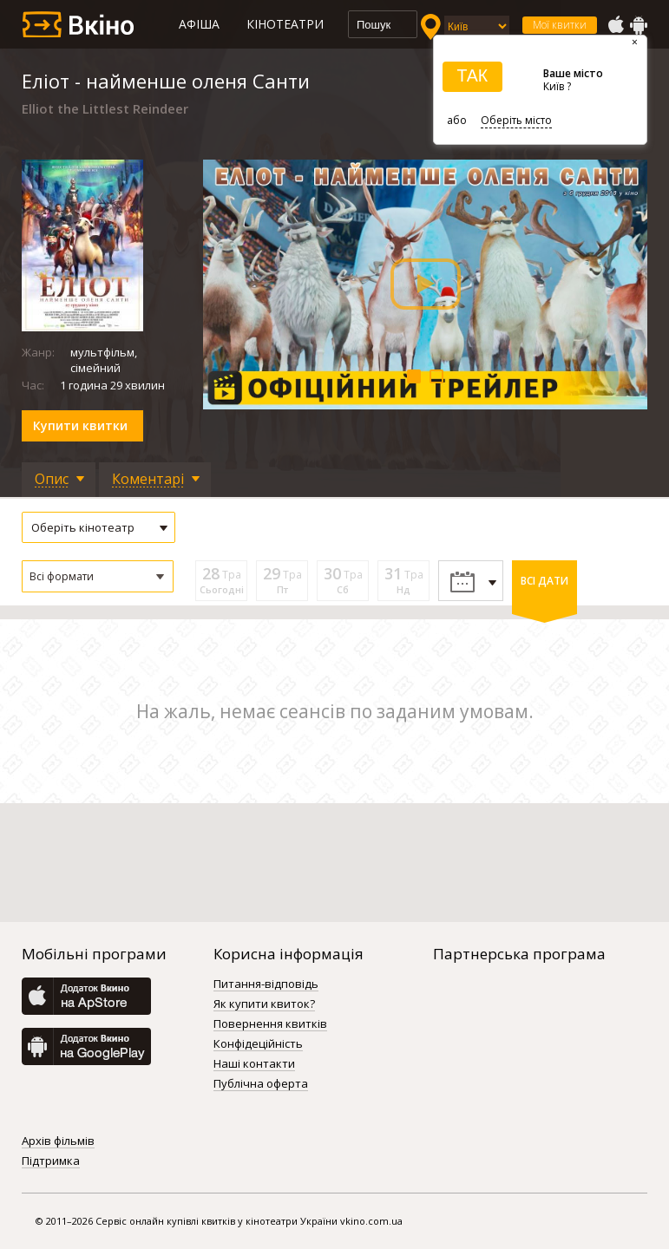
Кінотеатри (285, 24)
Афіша (199, 24)
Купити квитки (80, 425)
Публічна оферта (260, 1084)
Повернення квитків (270, 1024)
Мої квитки (560, 24)
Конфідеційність (258, 1044)
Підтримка (51, 1161)
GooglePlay (638, 25)
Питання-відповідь (265, 984)
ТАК (472, 75)
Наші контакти (254, 1064)
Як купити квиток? (264, 1004)
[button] (98, 576)
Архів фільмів (58, 1141)
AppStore (615, 25)
